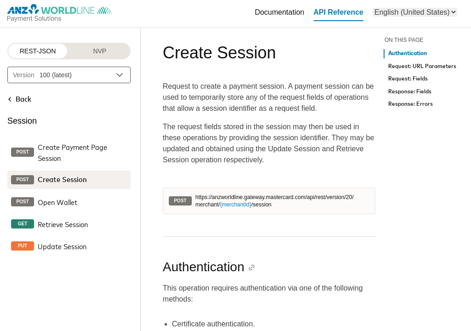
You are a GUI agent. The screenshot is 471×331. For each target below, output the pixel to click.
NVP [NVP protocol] (99, 51)
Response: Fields (409, 92)
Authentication (407, 54)
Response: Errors (410, 104)
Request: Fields (408, 79)
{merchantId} (235, 204)
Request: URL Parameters (422, 66)
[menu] (415, 12)
